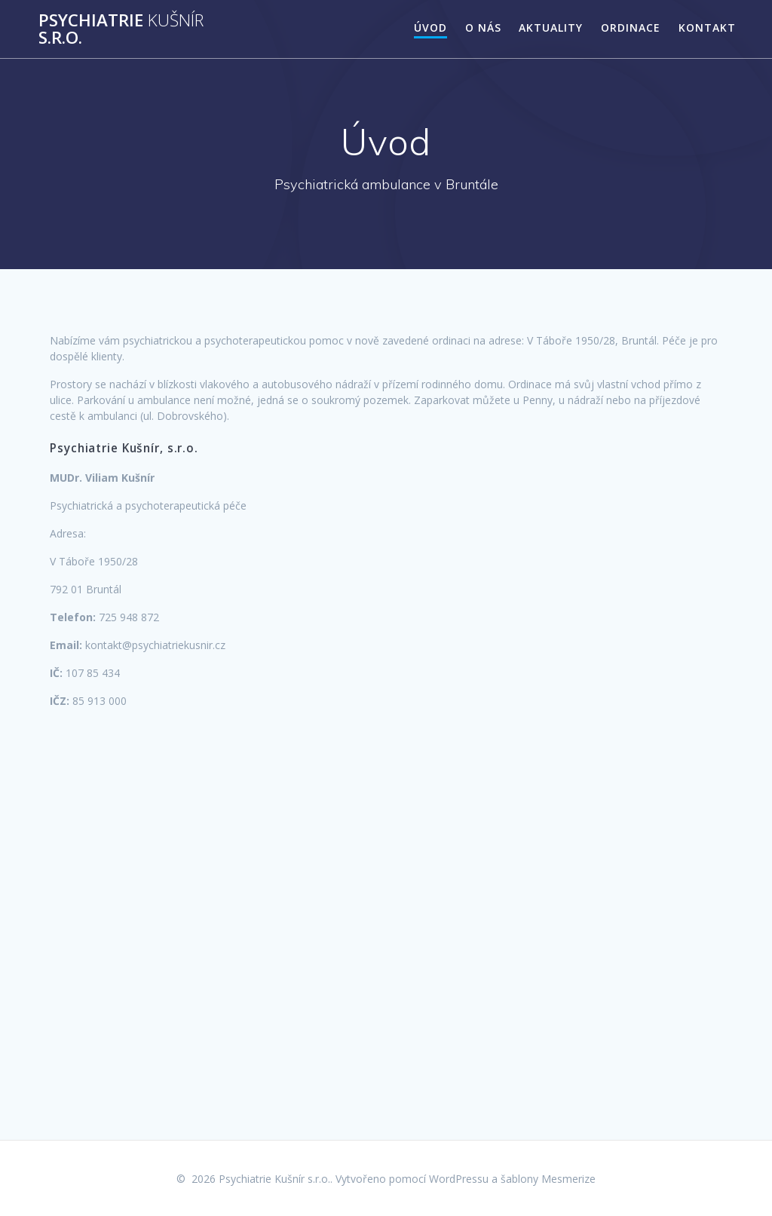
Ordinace (630, 27)
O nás (483, 27)
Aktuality (551, 27)
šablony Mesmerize (548, 1179)
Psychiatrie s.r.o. (121, 29)
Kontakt (707, 27)
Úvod (430, 27)
